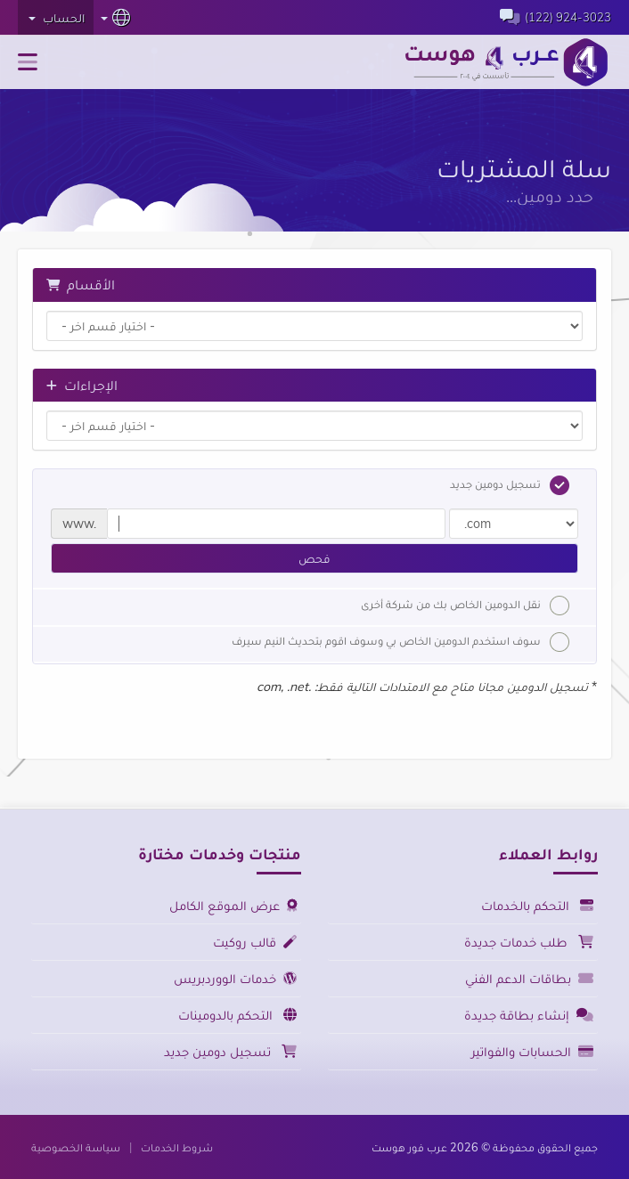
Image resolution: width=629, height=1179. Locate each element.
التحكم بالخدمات (537, 905)
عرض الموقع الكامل (233, 905)
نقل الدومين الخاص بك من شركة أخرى (465, 605)
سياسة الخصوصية (75, 1147)
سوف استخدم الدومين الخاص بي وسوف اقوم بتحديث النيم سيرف (400, 642)
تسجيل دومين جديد (509, 485)
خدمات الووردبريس (235, 978)
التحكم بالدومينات (237, 1014)
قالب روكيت (255, 941)
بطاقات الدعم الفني (529, 978)
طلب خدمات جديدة (528, 941)
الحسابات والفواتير (532, 1051)
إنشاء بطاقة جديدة (528, 1014)
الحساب (57, 18)
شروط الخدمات (177, 1147)
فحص (314, 558)
